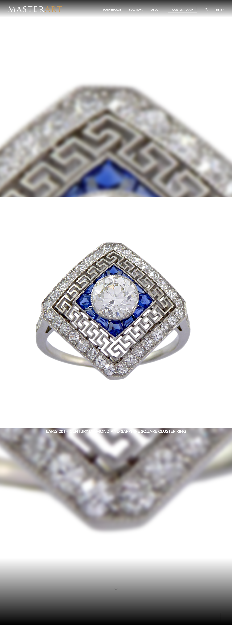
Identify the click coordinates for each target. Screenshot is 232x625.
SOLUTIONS (136, 9)
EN (217, 9)
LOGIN (190, 9)
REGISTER (176, 9)
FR (222, 9)
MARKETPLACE (112, 9)
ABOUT (155, 9)
